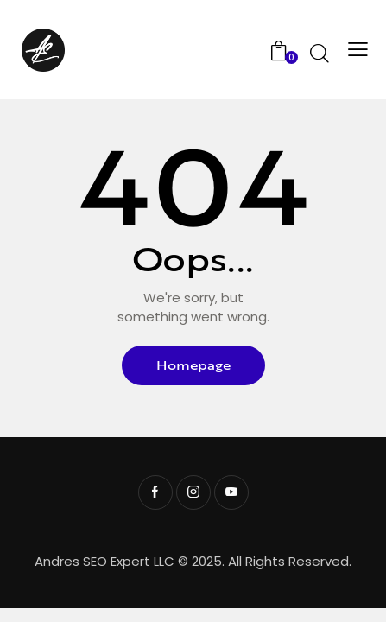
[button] (354, 50)
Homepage (193, 365)
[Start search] (318, 53)
